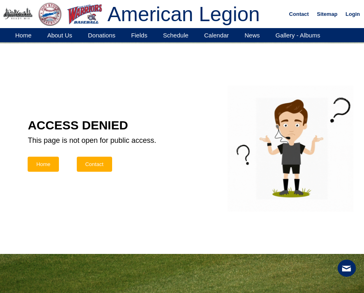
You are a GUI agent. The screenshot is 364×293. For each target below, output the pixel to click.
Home (43, 164)
